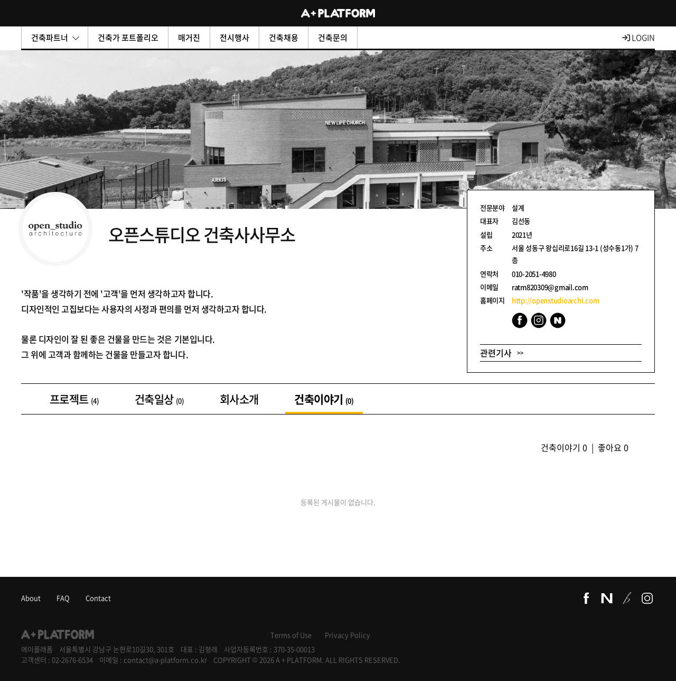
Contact (98, 598)
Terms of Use (291, 635)
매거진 (189, 37)
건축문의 (333, 37)
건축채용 (283, 37)
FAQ (63, 598)
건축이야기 (323, 399)
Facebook (520, 320)
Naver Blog (558, 320)
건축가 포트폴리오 (128, 37)
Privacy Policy (347, 635)
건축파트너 (55, 37)
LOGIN (638, 37)
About (31, 598)
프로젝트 (74, 399)
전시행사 (234, 37)
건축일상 (159, 399)
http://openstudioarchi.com (555, 300)
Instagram (539, 320)
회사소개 (239, 399)
